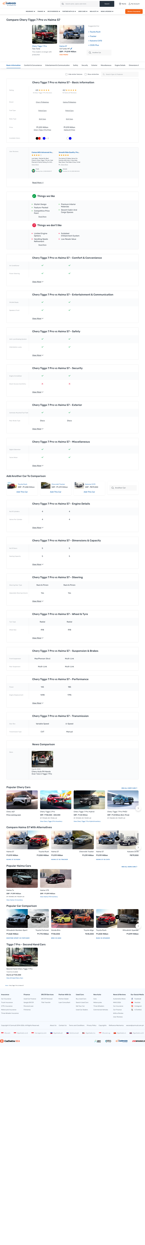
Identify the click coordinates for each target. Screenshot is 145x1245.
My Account (134, 4)
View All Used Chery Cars (14, 978)
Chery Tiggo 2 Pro (47, 812)
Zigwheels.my (88, 1033)
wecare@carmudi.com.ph (135, 1025)
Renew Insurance (134, 11)
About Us (53, 1025)
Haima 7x (10, 890)
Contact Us (63, 1025)
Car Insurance (6, 999)
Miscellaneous (106, 65)
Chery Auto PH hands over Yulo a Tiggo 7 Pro (42, 772)
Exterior (94, 65)
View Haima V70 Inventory (49, 897)
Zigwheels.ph (56, 1033)
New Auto (93, 11)
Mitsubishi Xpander (131, 930)
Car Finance (117, 1010)
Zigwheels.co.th (137, 1033)
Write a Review (118, 1013)
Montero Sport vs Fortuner (17, 938)
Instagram (136, 1006)
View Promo (63, 55)
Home (6, 985)
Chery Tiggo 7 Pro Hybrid (84, 812)
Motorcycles (97, 1002)
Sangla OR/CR (29, 1002)
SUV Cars (42, 119)
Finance (40, 11)
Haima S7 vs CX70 (103, 859)
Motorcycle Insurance (8, 1010)
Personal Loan (28, 1006)
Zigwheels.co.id (21, 1033)
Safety (75, 65)
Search (106, 4)
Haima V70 (44, 890)
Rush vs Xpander (103, 938)
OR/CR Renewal (46, 999)
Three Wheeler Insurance (10, 1013)
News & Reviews (106, 11)
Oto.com (5, 1033)
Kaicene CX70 (90, 484)
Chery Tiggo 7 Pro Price (42, 130)
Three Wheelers (98, 1006)
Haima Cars (132, 867)
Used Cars (82, 11)
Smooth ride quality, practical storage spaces (77, 152)
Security (85, 65)
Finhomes (27, 1010)
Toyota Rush (22, 484)
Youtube (135, 1002)
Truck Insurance (7, 1002)
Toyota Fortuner (42, 930)
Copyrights (103, 1025)
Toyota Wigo (89, 930)
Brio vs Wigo (56, 938)
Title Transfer (46, 1002)
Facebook (136, 998)
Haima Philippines (69, 102)
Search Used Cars (82, 1002)
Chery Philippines (42, 102)
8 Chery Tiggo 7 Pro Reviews (42, 93)
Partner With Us (68, 11)
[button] (138, 808)
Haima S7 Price (69, 130)
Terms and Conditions (76, 1025)
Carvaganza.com (39, 1033)
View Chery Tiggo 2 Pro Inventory (51, 821)
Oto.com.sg (104, 1033)
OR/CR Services (52, 11)
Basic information (13, 65)
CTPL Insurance (6, 1006)
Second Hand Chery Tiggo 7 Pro (19, 969)
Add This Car (22, 492)
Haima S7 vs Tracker (59, 859)
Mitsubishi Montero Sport (16, 930)
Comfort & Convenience (33, 65)
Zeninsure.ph (72, 1033)
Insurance (29, 11)
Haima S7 (63, 46)
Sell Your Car (80, 1006)
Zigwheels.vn (120, 1033)
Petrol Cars (42, 111)
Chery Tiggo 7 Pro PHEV (117, 812)
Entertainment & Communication (57, 65)
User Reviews (118, 1017)
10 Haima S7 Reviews (69, 93)
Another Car (95, 52)
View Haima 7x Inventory (14, 900)
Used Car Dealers (82, 1010)
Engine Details (120, 65)
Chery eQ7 (10, 812)
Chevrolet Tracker (58, 484)
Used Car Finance (30, 999)
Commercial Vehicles (100, 1010)
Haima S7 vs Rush (13, 859)
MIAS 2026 (117, 1002)
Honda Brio (55, 930)
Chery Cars (132, 788)
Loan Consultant (64, 1002)
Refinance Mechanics (116, 1025)
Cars (95, 999)
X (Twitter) (136, 1009)
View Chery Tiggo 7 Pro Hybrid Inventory (87, 821)
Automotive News (119, 999)
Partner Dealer (64, 999)
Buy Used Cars (81, 999)
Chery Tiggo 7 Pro (39, 46)
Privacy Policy (91, 1025)
